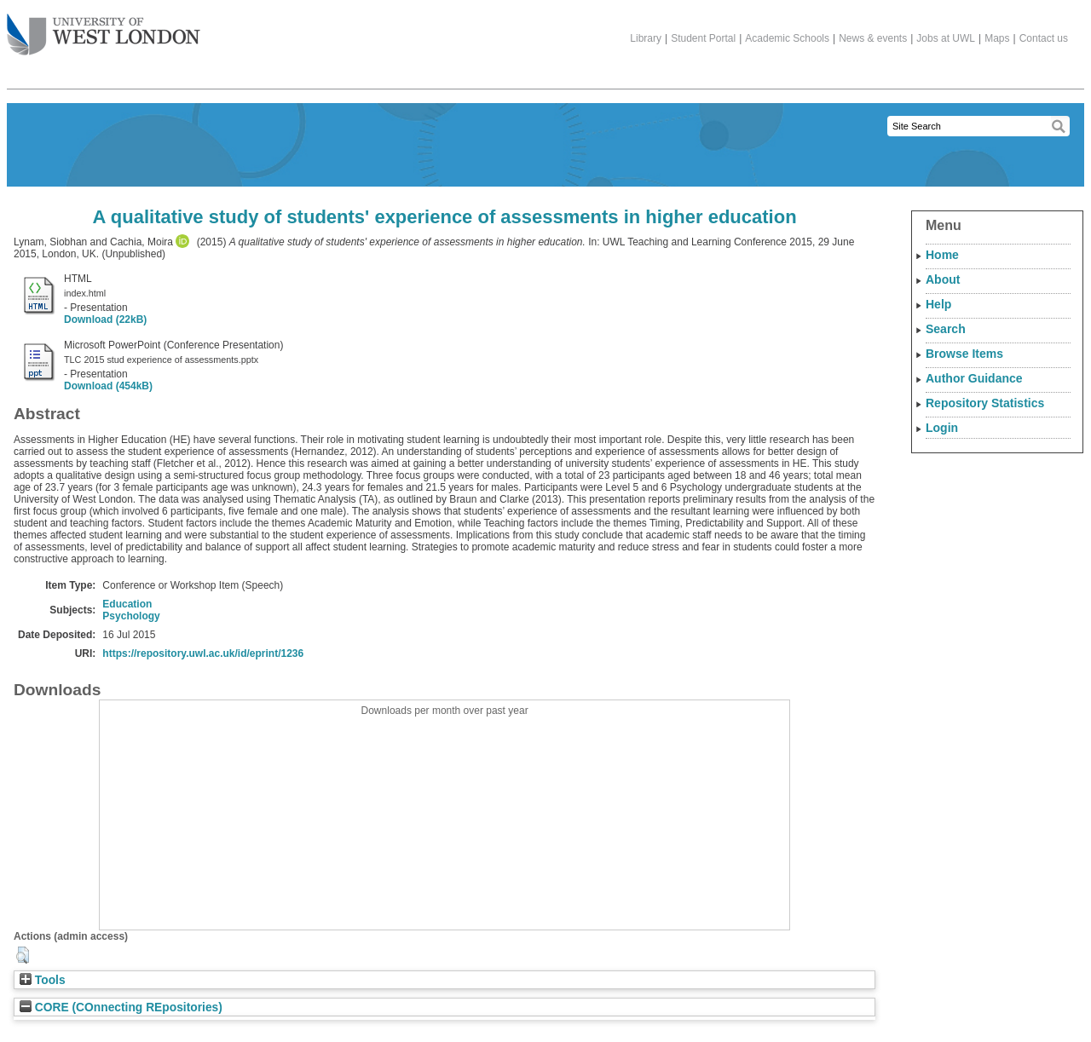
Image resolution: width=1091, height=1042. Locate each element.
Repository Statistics (985, 403)
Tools (43, 980)
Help (938, 304)
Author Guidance (974, 378)
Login (942, 428)
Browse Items (964, 353)
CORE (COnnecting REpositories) (121, 1007)
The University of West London (103, 28)
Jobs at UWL (945, 38)
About (943, 279)
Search (946, 329)
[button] (22, 955)
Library (645, 38)
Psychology (130, 616)
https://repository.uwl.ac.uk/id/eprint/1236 (202, 653)
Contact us (1043, 38)
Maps (996, 38)
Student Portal (703, 38)
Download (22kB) (105, 319)
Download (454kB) (108, 386)
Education (127, 604)
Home (942, 255)
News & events (873, 38)
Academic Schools (787, 38)
